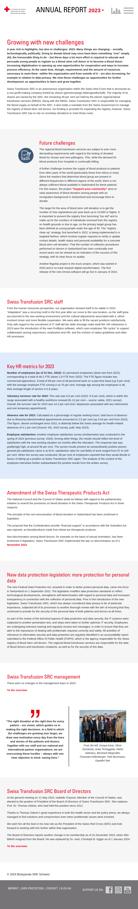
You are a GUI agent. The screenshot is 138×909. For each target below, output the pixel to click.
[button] (95, 11)
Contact (52, 888)
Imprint (13, 888)
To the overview (17, 690)
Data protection (32, 888)
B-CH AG (66, 888)
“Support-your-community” (89, 188)
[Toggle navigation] (127, 10)
